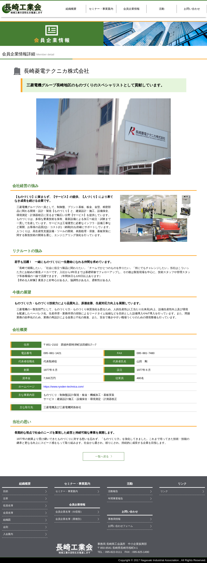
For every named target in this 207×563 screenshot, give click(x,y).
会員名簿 (8, 512)
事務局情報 (114, 519)
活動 (161, 8)
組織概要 (71, 8)
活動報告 (113, 491)
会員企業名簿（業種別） (69, 519)
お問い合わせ (192, 8)
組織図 (7, 519)
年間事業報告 (115, 498)
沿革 (5, 498)
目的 (5, 491)
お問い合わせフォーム (120, 526)
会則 (5, 527)
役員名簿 (8, 505)
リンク (164, 491)
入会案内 (8, 534)
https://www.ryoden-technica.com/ (63, 386)
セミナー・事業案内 (101, 8)
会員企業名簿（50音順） (69, 511)
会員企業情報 (131, 8)
